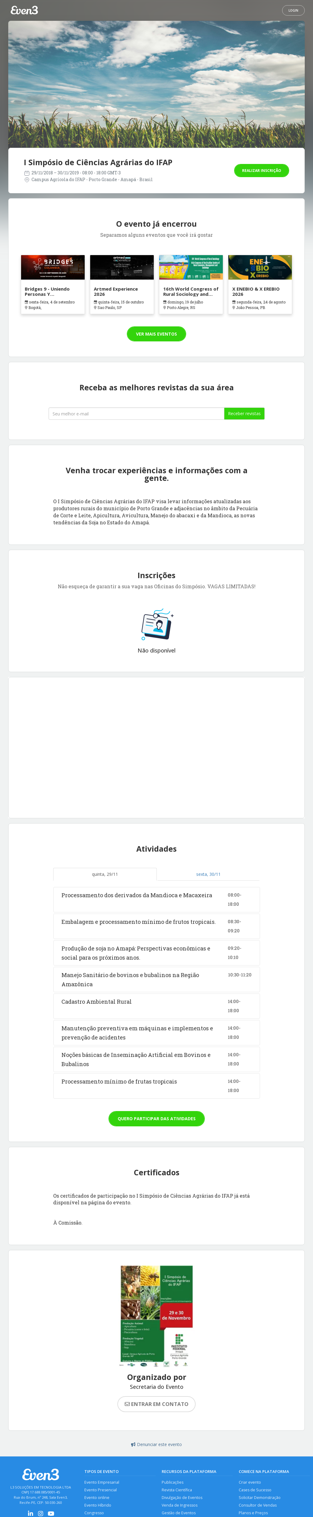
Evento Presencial (100, 1490)
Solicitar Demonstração (260, 1497)
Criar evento (250, 1482)
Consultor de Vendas (258, 1505)
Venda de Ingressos (179, 1505)
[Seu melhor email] (136, 413)
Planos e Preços (253, 1513)
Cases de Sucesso (255, 1490)
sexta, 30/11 (208, 874)
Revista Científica (177, 1490)
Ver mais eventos (156, 334)
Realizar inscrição (261, 170)
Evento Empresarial (101, 1482)
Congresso (94, 1513)
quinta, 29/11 (105, 874)
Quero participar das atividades (157, 1118)
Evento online (96, 1497)
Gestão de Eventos (179, 1513)
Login (293, 10)
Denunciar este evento (156, 1444)
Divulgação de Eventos (182, 1497)
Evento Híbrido (97, 1505)
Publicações (172, 1482)
